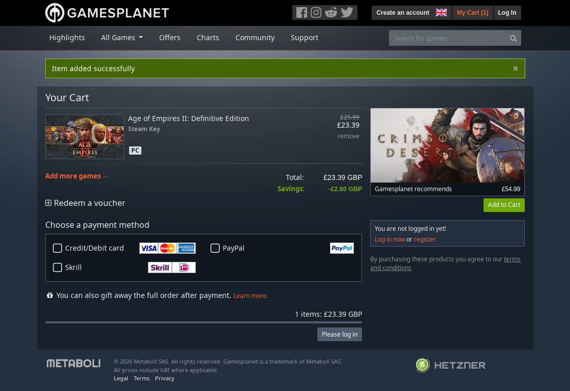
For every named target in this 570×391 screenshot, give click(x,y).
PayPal (288, 248)
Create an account (402, 12)
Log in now (390, 239)
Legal (121, 378)
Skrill (130, 267)
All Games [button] (119, 37)
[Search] (513, 38)
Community (255, 37)
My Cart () (472, 12)
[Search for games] (447, 38)
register (425, 239)
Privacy (164, 378)
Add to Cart (504, 204)
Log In (507, 12)
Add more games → (77, 176)
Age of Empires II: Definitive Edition (188, 118)
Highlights (67, 37)
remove (348, 136)
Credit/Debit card (130, 248)
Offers (170, 37)
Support (304, 37)
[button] (440, 11)
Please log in (339, 334)
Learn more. (250, 295)
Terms (141, 378)
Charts (208, 37)
